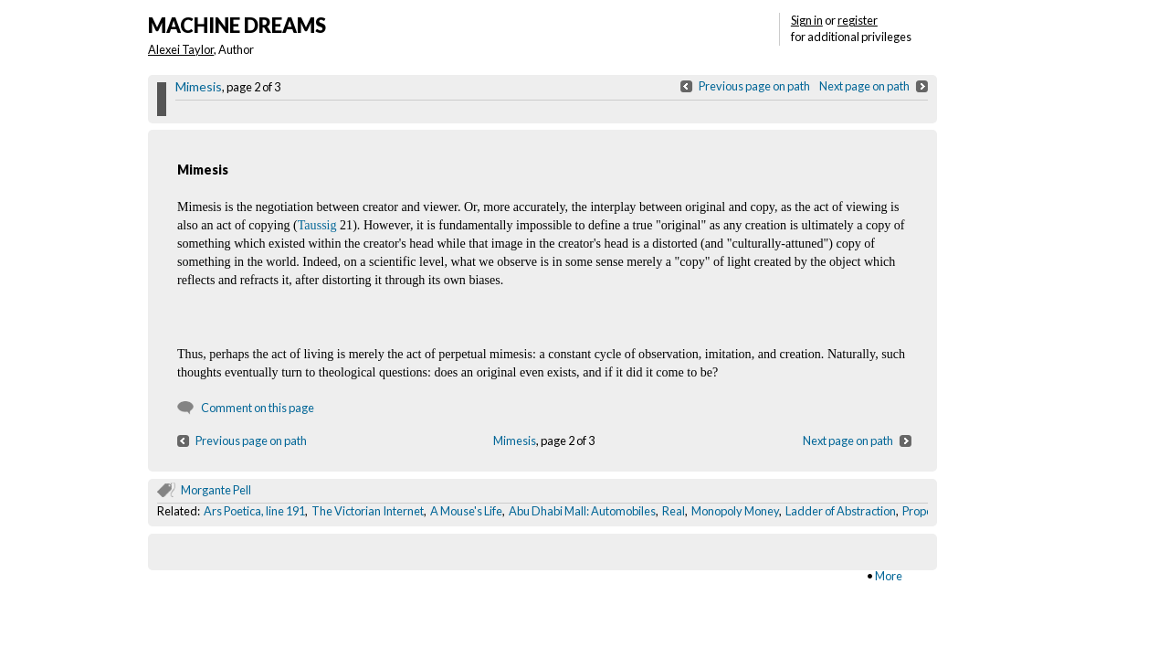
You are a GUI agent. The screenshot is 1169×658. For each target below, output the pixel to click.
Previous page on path (754, 86)
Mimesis (198, 86)
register (857, 20)
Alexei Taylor (181, 49)
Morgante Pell (216, 490)
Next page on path (864, 86)
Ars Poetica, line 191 (254, 511)
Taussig (317, 225)
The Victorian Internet (367, 511)
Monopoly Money (735, 511)
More (888, 575)
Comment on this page (257, 407)
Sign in (807, 20)
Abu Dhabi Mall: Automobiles (582, 511)
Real (673, 511)
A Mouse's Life (466, 511)
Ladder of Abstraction (840, 511)
